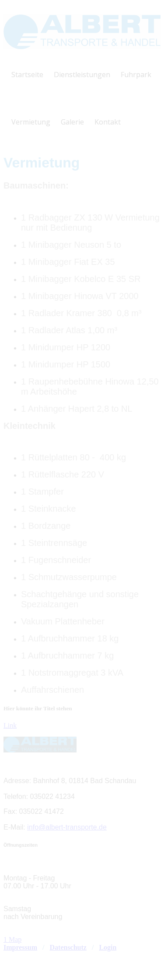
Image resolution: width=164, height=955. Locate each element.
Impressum (20, 947)
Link (10, 725)
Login (107, 947)
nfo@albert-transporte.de (68, 827)
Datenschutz (68, 947)
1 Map (12, 939)
